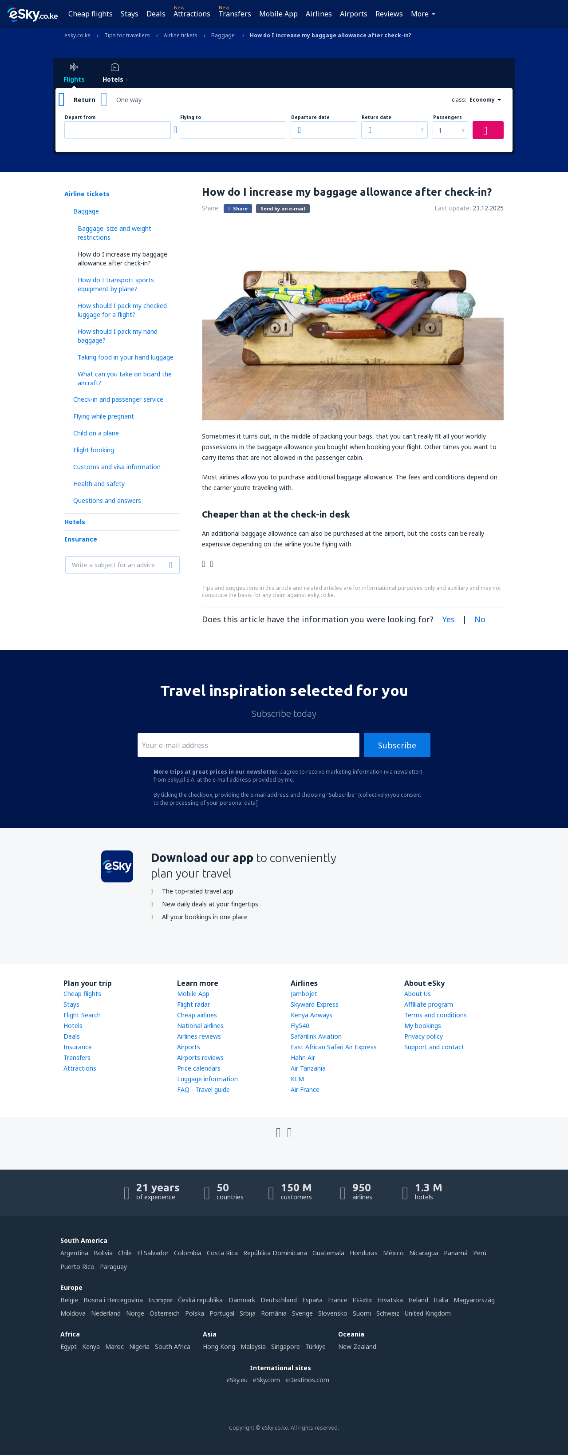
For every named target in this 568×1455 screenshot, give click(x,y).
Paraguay (113, 1266)
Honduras (364, 1253)
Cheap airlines (197, 1015)
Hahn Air (303, 1057)
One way (129, 99)
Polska (194, 1313)
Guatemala (328, 1253)
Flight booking (93, 450)
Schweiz (387, 1313)
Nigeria (139, 1346)
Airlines (319, 14)
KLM (297, 1079)
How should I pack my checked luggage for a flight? (122, 310)
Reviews (389, 14)
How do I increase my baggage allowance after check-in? (122, 258)
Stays (129, 14)
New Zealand (357, 1346)
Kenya (91, 1346)
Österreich (165, 1313)
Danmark (242, 1300)
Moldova (73, 1313)
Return (84, 99)
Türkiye (315, 1346)
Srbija (248, 1313)
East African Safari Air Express (334, 1047)
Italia (441, 1300)
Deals (156, 14)
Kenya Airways (311, 1015)
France (337, 1300)
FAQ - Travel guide (203, 1089)
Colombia (187, 1253)
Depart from (80, 117)
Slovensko (332, 1313)
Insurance (80, 539)
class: (459, 99)
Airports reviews (200, 1057)
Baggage (86, 211)
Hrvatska (390, 1300)
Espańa (312, 1300)
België (69, 1300)
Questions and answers (107, 500)
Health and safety (99, 483)
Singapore (285, 1346)
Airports (353, 14)
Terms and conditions (435, 1015)
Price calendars (199, 1068)
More (420, 14)
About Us (417, 993)
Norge (135, 1313)
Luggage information (207, 1079)
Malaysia (253, 1346)
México (393, 1253)
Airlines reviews (199, 1036)
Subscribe (397, 745)
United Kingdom (428, 1313)
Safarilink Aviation (316, 1036)
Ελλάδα (362, 1300)
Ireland (418, 1300)
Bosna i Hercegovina (113, 1300)
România (274, 1313)
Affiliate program (428, 1004)
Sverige (302, 1313)
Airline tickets (87, 194)
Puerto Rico (77, 1266)
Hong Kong (219, 1346)
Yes (448, 619)
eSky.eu (237, 1380)
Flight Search (82, 1015)
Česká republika (200, 1300)
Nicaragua (423, 1253)
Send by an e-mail (282, 208)
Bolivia (103, 1253)
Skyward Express (315, 1004)
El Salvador (153, 1253)
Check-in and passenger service (118, 399)
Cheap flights (90, 14)
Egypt (68, 1346)
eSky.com (266, 1380)
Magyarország (474, 1300)
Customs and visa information (117, 467)
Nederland (106, 1313)
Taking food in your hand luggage (126, 357)
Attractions (192, 14)
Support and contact (434, 1047)
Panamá (456, 1253)
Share (238, 208)
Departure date (310, 117)
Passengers (447, 117)
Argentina (74, 1253)
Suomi (362, 1313)
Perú (479, 1253)
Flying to (190, 117)
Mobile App (278, 14)
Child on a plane (96, 433)
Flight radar (193, 1004)
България (160, 1300)
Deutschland (278, 1300)
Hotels (74, 522)
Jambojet (304, 993)
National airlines (200, 1025)
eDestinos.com (307, 1380)
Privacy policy (423, 1036)
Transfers (234, 14)
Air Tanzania (308, 1068)
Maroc (114, 1346)
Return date (376, 117)
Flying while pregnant (103, 416)
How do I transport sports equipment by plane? (116, 284)
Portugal (221, 1313)
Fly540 (300, 1025)
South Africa (172, 1346)
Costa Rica (222, 1253)
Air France (305, 1089)
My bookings (422, 1025)
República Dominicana (275, 1253)
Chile (125, 1253)
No (479, 619)
